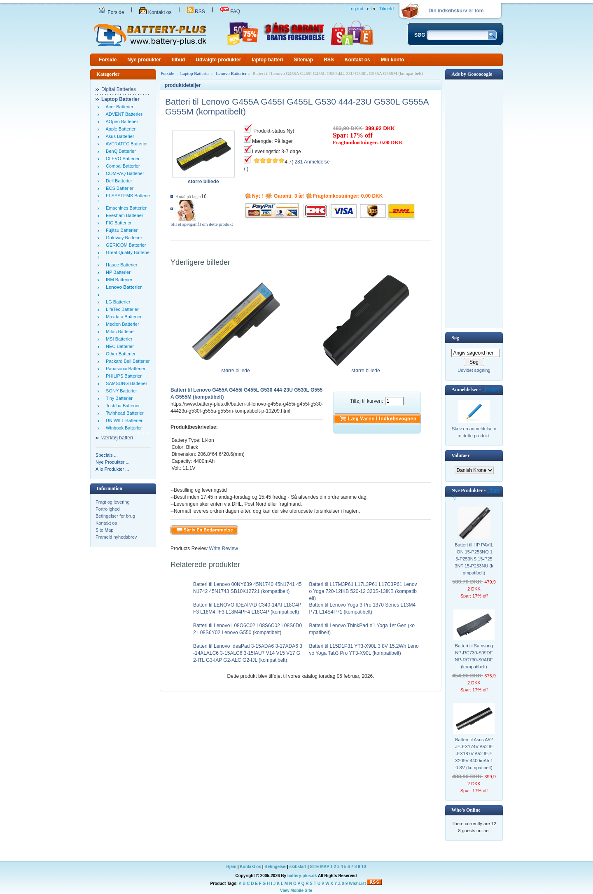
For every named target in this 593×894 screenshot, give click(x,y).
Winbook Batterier (122, 427)
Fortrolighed (108, 509)
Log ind (355, 8)
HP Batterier (117, 272)
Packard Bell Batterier (126, 361)
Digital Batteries (118, 89)
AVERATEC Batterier (125, 143)
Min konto (392, 60)
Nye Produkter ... (113, 462)
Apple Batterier (119, 128)
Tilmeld (386, 8)
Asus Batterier (118, 136)
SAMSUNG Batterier (125, 383)
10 (363, 866)
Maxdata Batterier (122, 316)
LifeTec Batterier (121, 309)
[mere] (490, 389)
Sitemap (303, 60)
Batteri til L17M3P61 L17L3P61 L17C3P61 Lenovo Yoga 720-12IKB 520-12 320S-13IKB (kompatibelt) (363, 591)
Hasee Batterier (120, 264)
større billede (235, 368)
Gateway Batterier (122, 237)
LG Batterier (116, 301)
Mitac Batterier (119, 331)
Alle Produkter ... (112, 469)
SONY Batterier (120, 390)
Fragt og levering (113, 502)
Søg (455, 338)
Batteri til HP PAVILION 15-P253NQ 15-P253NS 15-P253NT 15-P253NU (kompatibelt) (474, 558)
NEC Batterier (118, 346)
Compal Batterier (121, 165)
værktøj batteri (117, 438)
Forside (111, 12)
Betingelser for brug (115, 516)
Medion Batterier (121, 324)
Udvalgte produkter (218, 60)
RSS (196, 11)
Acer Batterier (118, 106)
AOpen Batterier (120, 121)
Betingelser (275, 866)
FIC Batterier (117, 222)
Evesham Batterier (123, 215)
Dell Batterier (117, 180)
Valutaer (460, 455)
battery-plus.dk (302, 875)
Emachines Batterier (125, 207)
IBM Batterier (117, 279)
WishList (357, 883)
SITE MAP (319, 866)
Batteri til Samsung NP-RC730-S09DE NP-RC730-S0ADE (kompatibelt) (474, 656)
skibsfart (297, 866)
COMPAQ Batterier (123, 173)
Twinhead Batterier (123, 413)
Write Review (223, 548)
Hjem (231, 866)
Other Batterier (119, 353)
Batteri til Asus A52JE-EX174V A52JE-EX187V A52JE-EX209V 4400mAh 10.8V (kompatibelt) (474, 753)
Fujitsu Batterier (120, 230)
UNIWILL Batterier (122, 420)
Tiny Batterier (118, 398)
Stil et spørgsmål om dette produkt (201, 224)
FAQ (230, 11)
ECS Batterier (118, 188)
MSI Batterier (117, 338)
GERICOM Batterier (124, 245)
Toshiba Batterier (121, 405)
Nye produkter (144, 60)
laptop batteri (267, 60)
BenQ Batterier (119, 151)
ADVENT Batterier (122, 114)
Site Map (104, 530)
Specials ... (107, 455)
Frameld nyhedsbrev (116, 537)
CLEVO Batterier (121, 158)
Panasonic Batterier (124, 368)
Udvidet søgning (474, 370)
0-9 (345, 883)
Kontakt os (155, 12)
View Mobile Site (296, 890)
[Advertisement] (474, 203)
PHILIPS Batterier (122, 375)
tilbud (178, 60)
